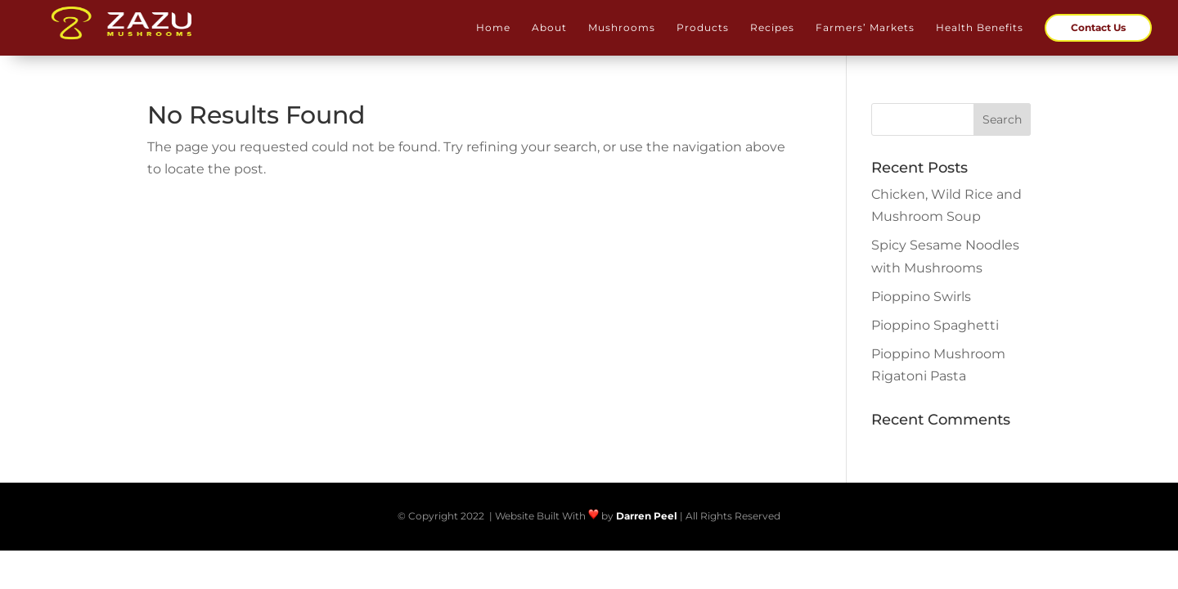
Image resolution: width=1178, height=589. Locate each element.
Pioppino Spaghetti (935, 325)
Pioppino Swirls (921, 296)
